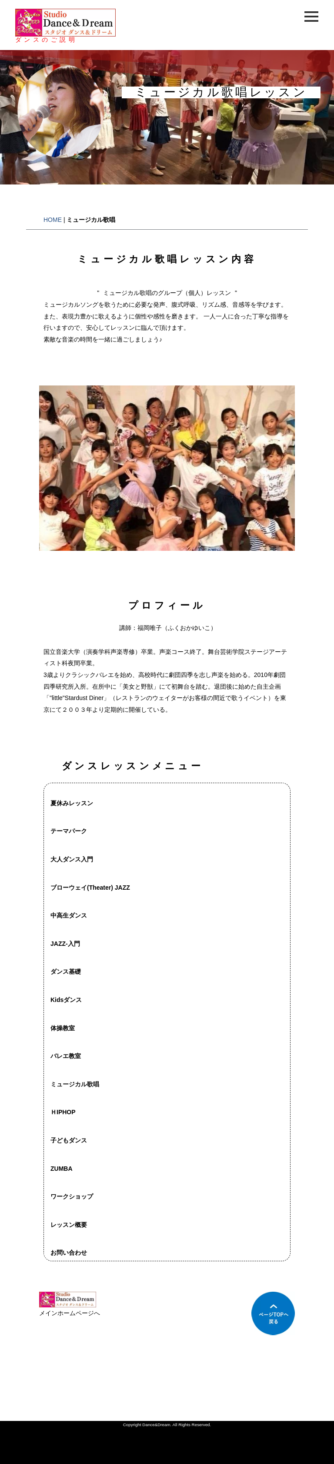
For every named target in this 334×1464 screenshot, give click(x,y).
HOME (52, 219)
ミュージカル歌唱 (74, 1084)
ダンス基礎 (65, 971)
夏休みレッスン (71, 803)
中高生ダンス (68, 915)
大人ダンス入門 (71, 859)
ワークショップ (71, 1196)
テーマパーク (68, 830)
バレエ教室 (65, 1055)
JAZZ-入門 (65, 943)
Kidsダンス (66, 999)
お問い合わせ (68, 1252)
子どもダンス (68, 1140)
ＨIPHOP (63, 1112)
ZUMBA (61, 1168)
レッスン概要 (68, 1224)
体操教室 (62, 1028)
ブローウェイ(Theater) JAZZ (90, 887)
